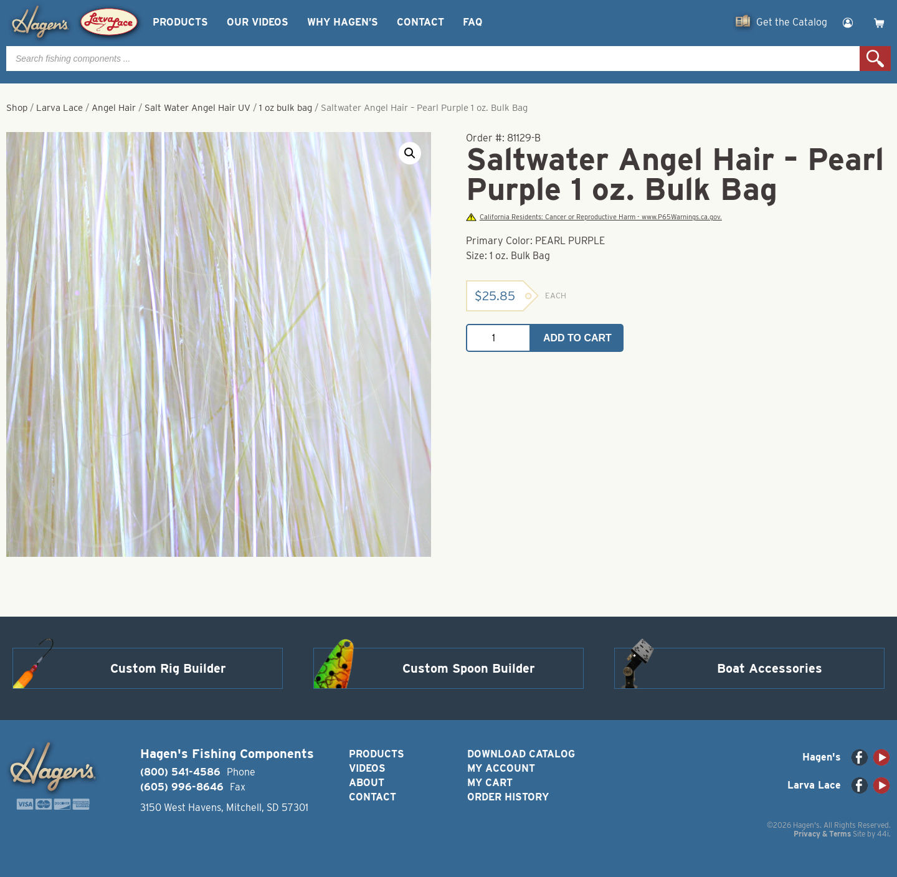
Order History (508, 797)
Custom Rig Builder (168, 668)
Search (875, 58)
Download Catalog (521, 754)
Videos (367, 768)
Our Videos (257, 22)
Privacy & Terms (822, 833)
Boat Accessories (769, 668)
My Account (501, 768)
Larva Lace (59, 107)
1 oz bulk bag (285, 107)
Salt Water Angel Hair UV (197, 107)
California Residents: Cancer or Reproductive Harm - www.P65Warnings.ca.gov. (593, 217)
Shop (16, 107)
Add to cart (577, 338)
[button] (410, 153)
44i (883, 833)
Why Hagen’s (342, 22)
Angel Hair (114, 107)
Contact (420, 22)
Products (180, 22)
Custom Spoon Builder (468, 668)
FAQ (472, 22)
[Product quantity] (498, 338)
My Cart (490, 783)
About (366, 783)
